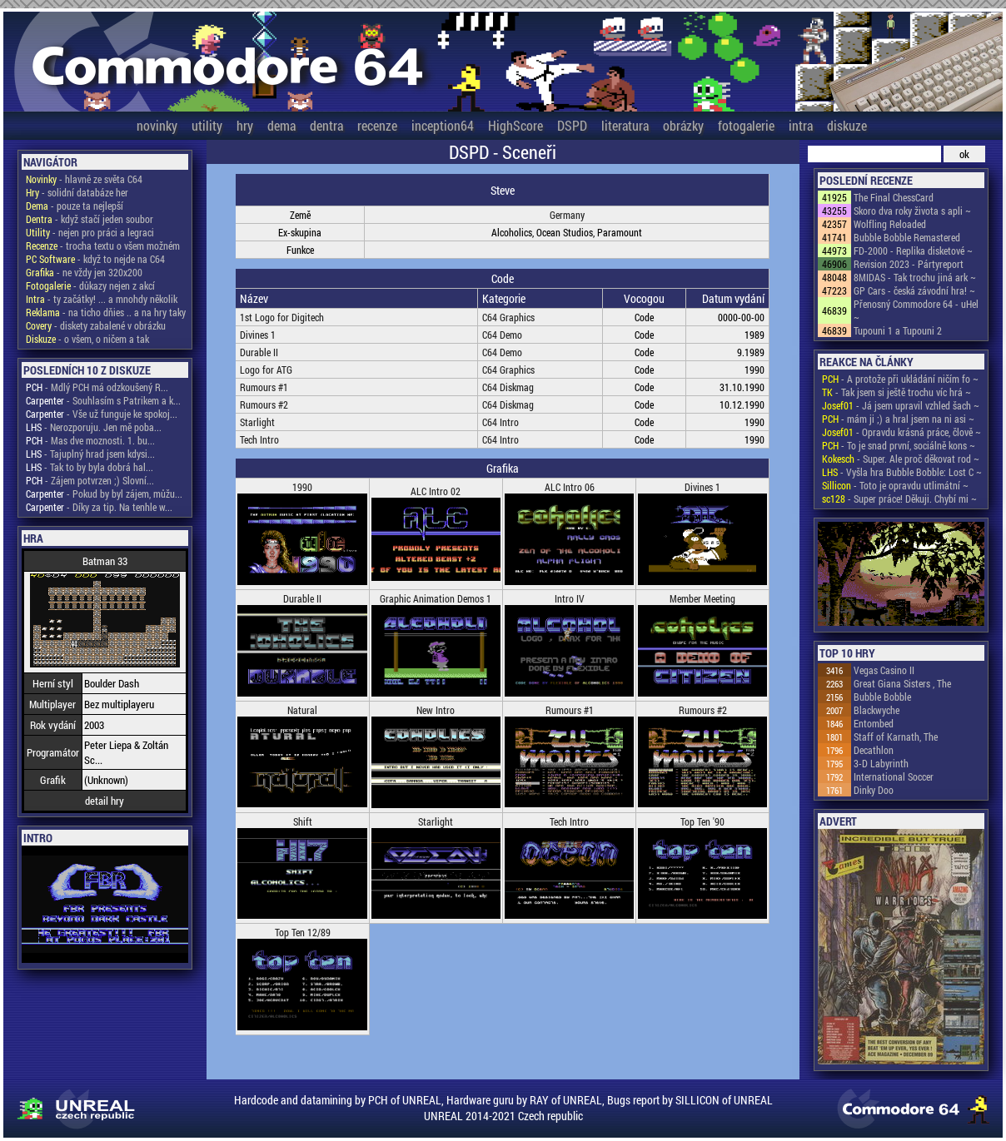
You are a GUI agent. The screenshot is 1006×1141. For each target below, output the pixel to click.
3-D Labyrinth (881, 763)
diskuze (847, 125)
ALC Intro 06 (570, 487)
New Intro (435, 710)
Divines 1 (258, 334)
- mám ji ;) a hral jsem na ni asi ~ (898, 418)
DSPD (572, 125)
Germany (567, 214)
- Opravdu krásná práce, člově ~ (901, 432)
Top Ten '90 (702, 821)
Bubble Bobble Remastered (907, 237)
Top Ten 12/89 (303, 932)
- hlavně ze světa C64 (84, 179)
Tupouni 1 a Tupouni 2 (898, 330)
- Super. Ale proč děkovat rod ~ (900, 458)
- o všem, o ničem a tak (87, 338)
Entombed (874, 723)
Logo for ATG (266, 369)
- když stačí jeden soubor (89, 219)
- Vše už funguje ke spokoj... (101, 413)
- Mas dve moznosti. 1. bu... (90, 440)
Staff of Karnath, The (896, 736)
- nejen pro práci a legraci (90, 232)
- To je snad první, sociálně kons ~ (898, 445)
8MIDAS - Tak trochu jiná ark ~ (915, 277)
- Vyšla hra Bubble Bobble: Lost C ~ (902, 472)
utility (207, 125)
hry (245, 125)
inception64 (442, 125)
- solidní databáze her (77, 192)
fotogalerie (746, 125)
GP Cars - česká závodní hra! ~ (914, 290)
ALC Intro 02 (436, 491)
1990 (302, 487)
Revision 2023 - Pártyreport (909, 263)
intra (801, 125)
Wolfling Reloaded (890, 224)
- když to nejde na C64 (95, 258)
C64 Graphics (508, 317)
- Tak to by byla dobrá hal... (89, 467)
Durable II (259, 352)
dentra (326, 125)
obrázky (683, 125)
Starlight (257, 422)
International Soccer (894, 776)
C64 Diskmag (508, 387)
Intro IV (570, 598)
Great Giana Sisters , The (902, 683)
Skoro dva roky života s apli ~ (912, 210)
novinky (157, 125)
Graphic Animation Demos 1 (435, 598)
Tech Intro (259, 439)
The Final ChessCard (894, 197)
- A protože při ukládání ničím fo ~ (900, 378)
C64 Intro (500, 422)
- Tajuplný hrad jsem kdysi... (90, 453)
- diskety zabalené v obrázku (96, 325)
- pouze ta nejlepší (74, 205)
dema (281, 125)
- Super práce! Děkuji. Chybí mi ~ (899, 498)
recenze (377, 125)
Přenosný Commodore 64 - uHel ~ (916, 310)
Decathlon (874, 750)
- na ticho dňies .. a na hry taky (106, 312)
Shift (302, 821)
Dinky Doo (874, 789)
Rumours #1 (264, 387)
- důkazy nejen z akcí (90, 285)
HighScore (515, 125)
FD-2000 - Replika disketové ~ (913, 250)
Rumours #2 (264, 404)
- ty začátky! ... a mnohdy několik (101, 298)
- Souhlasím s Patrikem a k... (103, 400)
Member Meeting (702, 598)
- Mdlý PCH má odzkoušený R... (97, 387)
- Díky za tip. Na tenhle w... (99, 506)
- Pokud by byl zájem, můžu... (104, 493)
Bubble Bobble (882, 696)
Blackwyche (876, 710)
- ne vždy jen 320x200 (84, 272)
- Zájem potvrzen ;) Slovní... (90, 480)
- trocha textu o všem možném (103, 245)
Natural (302, 710)
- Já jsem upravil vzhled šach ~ (900, 405)
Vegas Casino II (884, 670)
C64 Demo (502, 334)
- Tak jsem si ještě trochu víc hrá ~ (896, 392)
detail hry (104, 800)
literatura (625, 125)
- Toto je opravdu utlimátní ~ (895, 485)
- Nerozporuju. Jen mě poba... (94, 427)
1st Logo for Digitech (282, 317)
